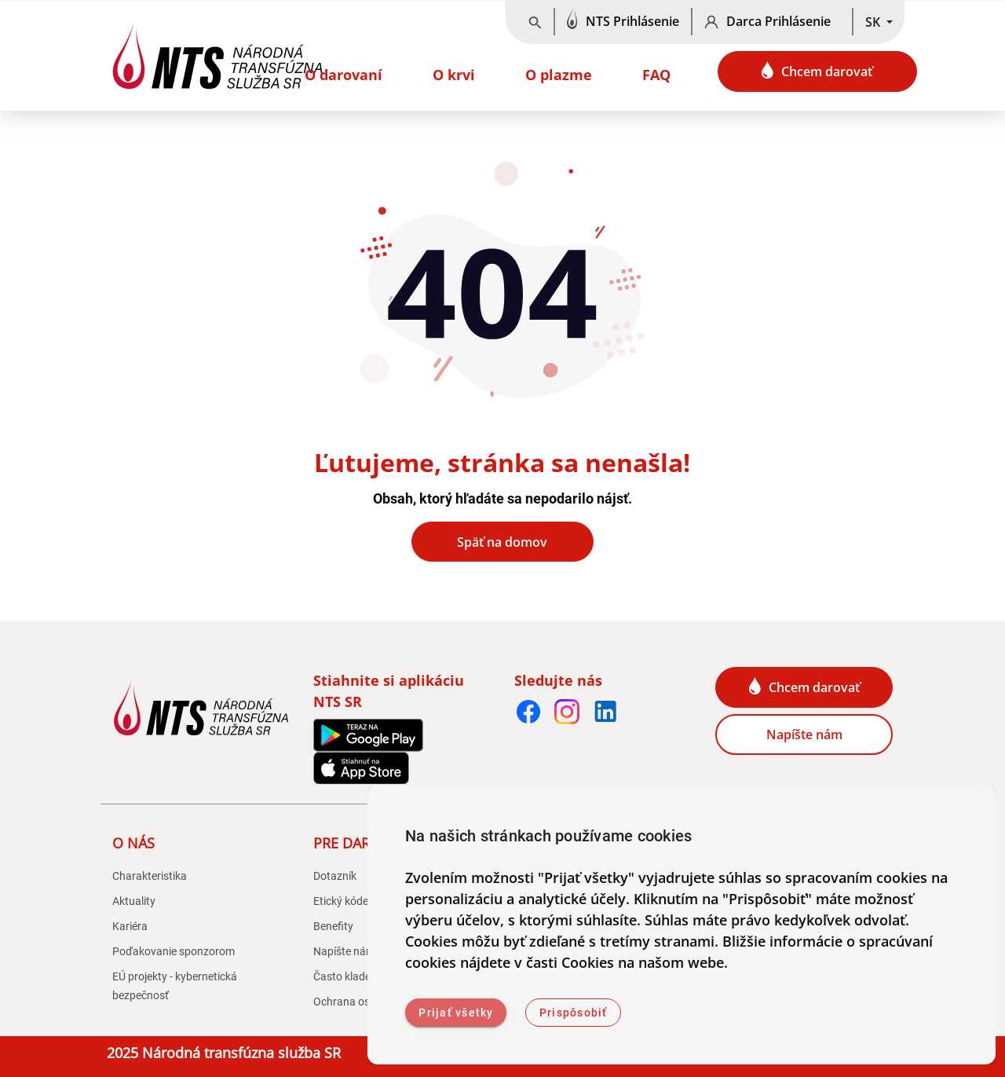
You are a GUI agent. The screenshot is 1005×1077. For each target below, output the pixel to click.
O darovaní (343, 74)
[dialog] (681, 925)
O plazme (558, 74)
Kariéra (130, 926)
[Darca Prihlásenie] (772, 22)
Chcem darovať (817, 70)
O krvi (454, 74)
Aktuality (133, 901)
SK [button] (874, 22)
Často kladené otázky (365, 976)
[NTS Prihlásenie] (623, 22)
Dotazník (334, 876)
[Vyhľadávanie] (535, 22)
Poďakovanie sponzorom (173, 951)
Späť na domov (502, 542)
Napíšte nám (804, 734)
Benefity (333, 926)
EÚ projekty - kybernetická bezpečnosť (174, 986)
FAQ (656, 74)
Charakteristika (149, 876)
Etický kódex (343, 901)
